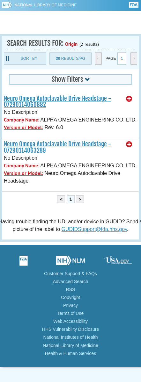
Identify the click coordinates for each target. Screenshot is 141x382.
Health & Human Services (70, 353)
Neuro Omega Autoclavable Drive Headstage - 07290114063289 (57, 147)
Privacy (70, 305)
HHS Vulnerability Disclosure (70, 329)
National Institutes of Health (70, 337)
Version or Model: (23, 127)
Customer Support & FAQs (70, 273)
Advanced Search (70, 281)
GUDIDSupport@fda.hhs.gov (94, 229)
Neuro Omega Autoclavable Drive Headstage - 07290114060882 (57, 101)
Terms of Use (70, 313)
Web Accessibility (70, 321)
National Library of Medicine (45, 5)
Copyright (70, 297)
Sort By (29, 58)
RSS (70, 289)
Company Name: (21, 119)
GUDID (70, 22)
